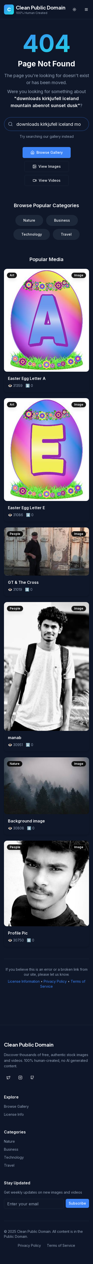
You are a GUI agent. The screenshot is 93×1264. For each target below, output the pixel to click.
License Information (24, 981)
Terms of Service (61, 1245)
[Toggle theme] (74, 9)
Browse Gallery (47, 152)
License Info (14, 1114)
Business (62, 220)
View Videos (47, 180)
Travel (66, 234)
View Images (46, 166)
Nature (29, 220)
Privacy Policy (55, 981)
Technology (31, 234)
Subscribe (77, 1203)
